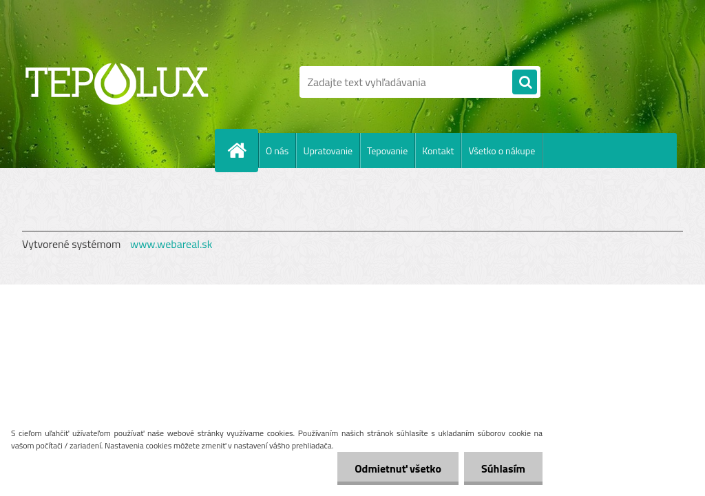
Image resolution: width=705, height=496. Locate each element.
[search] (524, 83)
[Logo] (116, 82)
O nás (277, 150)
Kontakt (438, 150)
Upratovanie (327, 150)
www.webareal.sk (171, 244)
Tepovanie (387, 150)
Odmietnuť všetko (398, 468)
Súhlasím (503, 468)
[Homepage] (242, 150)
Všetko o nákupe (501, 150)
